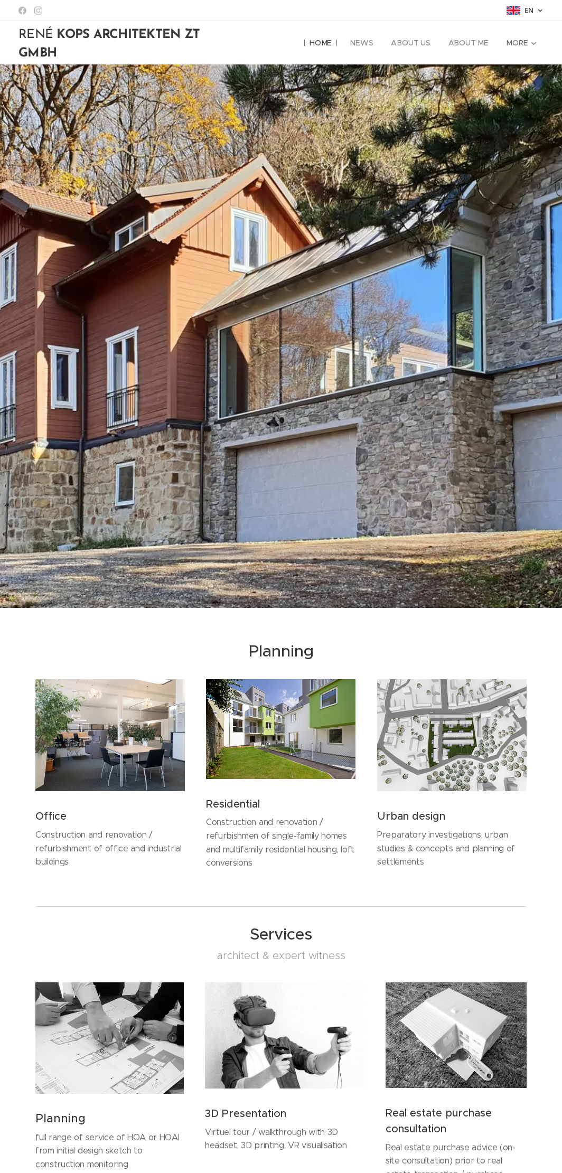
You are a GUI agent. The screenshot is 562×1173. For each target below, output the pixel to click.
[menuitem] (322, 43)
